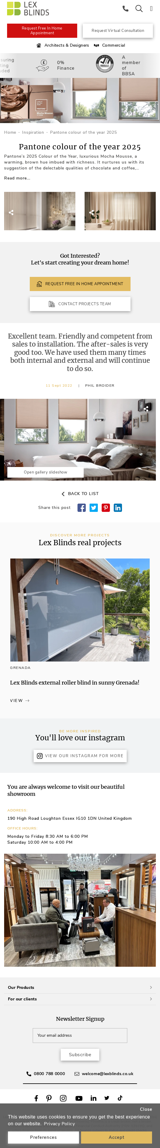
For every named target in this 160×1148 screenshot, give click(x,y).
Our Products (80, 987)
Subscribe (80, 1054)
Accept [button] (116, 1137)
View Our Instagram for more (80, 756)
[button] (141, 352)
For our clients (80, 999)
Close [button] (146, 1109)
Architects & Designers (62, 45)
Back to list (80, 494)
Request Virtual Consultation (118, 30)
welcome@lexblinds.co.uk (107, 1074)
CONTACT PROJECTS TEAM (80, 304)
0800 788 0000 (49, 1074)
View (19, 700)
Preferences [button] (43, 1137)
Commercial (109, 45)
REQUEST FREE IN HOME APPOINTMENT (80, 284)
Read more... (17, 178)
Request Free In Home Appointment (42, 31)
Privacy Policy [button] (59, 1124)
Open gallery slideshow (45, 472)
